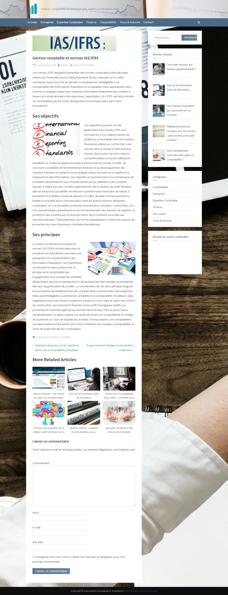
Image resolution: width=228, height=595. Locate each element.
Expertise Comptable (70, 22)
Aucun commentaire (83, 65)
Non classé (159, 214)
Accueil (32, 22)
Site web (37, 542)
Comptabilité (108, 22)
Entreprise (47, 22)
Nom (36, 512)
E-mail (37, 527)
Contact (148, 22)
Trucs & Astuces (130, 22)
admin (64, 64)
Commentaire (41, 463)
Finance (91, 22)
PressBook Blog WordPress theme (140, 591)
